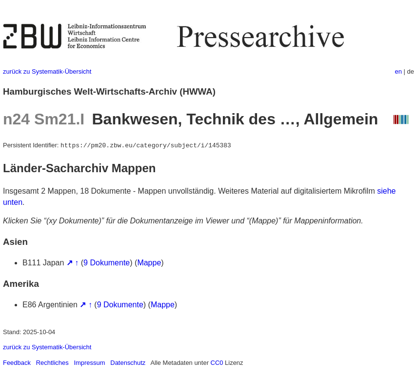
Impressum (89, 362)
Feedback (17, 362)
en (398, 71)
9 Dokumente (106, 263)
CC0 (217, 362)
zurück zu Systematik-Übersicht (47, 71)
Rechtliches (52, 362)
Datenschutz (127, 362)
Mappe (149, 263)
